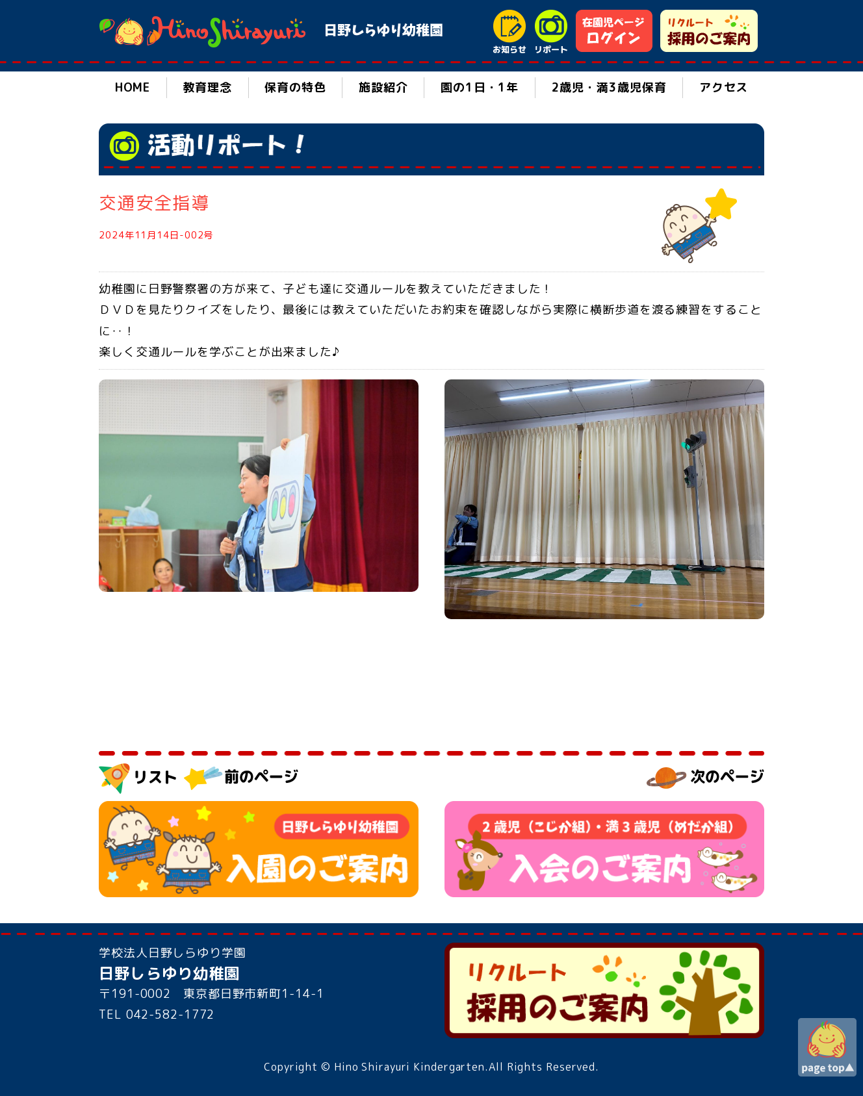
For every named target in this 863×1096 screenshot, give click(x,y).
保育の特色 (295, 87)
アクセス (724, 87)
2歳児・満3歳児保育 (609, 87)
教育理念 (207, 87)
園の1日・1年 (480, 87)
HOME (133, 87)
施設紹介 (383, 87)
